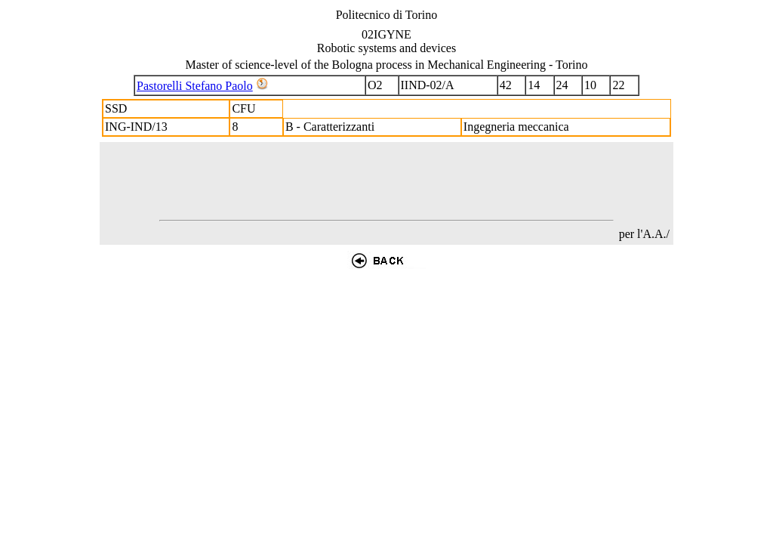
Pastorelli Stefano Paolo (195, 85)
